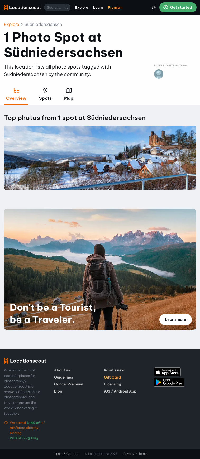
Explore (11, 24)
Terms (143, 454)
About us (62, 370)
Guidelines (63, 377)
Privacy (128, 454)
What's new (114, 370)
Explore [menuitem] (81, 7)
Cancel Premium (68, 384)
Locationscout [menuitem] (22, 7)
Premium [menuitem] (115, 7)
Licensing (112, 384)
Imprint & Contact (66, 454)
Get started (177, 7)
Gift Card (112, 377)
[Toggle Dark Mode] (153, 7)
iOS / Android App (120, 391)
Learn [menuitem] (98, 7)
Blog (58, 391)
